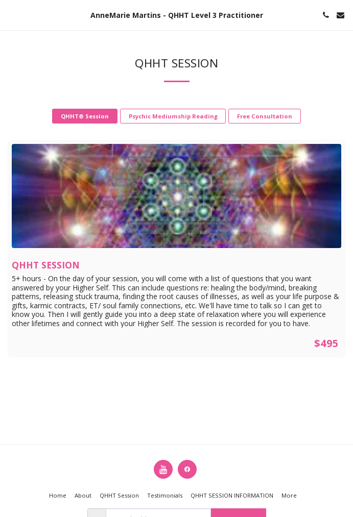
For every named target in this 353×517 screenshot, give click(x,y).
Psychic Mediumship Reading (173, 116)
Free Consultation (264, 116)
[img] (176, 196)
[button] (11, 14)
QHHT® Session (85, 116)
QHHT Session (46, 265)
